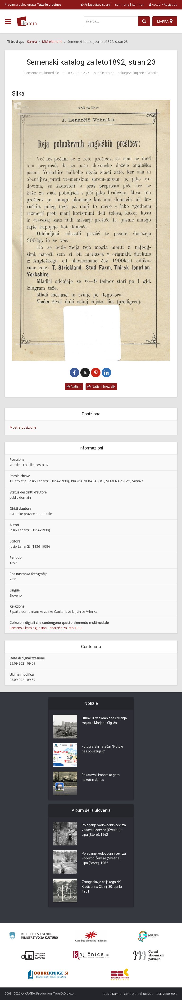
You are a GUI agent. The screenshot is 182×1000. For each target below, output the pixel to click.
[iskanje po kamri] (111, 21)
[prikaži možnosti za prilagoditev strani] (95, 4)
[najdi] (144, 21)
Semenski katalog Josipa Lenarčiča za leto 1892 (45, 628)
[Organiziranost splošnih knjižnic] (91, 936)
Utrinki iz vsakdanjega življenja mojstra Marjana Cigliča (104, 720)
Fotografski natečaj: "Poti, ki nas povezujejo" (102, 749)
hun (141, 4)
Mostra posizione (22, 427)
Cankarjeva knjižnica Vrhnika (137, 73)
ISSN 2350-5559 (166, 993)
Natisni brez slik (101, 386)
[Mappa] (164, 21)
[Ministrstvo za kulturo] (33, 936)
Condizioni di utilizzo (138, 993)
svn (117, 4)
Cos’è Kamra (113, 993)
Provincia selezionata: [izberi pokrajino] (33, 4)
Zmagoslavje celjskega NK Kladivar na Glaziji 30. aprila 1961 (102, 886)
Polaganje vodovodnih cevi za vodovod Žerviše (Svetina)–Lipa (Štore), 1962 (104, 830)
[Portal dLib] (33, 955)
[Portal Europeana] (148, 936)
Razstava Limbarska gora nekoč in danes (101, 777)
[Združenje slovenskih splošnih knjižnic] (91, 955)
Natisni (74, 386)
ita (134, 4)
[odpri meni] (8, 21)
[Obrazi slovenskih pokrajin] (148, 955)
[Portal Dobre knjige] (48, 974)
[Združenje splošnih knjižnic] (120, 974)
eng (126, 4)
